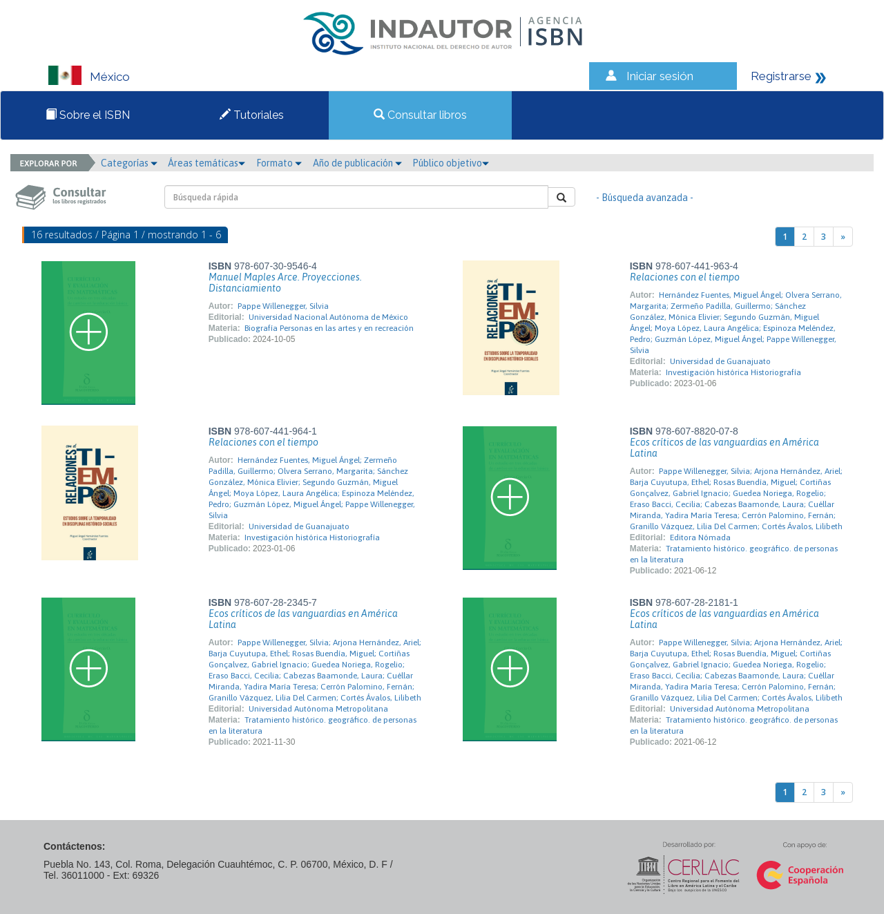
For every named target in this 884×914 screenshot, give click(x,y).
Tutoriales (252, 115)
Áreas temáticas (206, 163)
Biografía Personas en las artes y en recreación (329, 328)
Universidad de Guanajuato (720, 361)
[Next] (843, 237)
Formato (279, 163)
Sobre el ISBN (88, 115)
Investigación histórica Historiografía (733, 372)
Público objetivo (450, 163)
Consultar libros (420, 115)
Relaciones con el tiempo (685, 277)
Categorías (129, 163)
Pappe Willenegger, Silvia (283, 306)
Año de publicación (357, 163)
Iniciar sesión (659, 76)
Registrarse (781, 76)
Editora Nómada (700, 537)
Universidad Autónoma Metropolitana (318, 709)
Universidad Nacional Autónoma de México (328, 317)
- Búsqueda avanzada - (644, 197)
